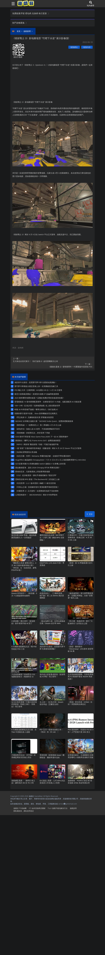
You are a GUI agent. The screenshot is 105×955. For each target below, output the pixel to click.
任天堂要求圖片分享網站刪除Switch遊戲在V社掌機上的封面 (40, 463)
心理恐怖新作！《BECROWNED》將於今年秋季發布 (36, 495)
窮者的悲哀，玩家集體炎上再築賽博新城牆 (32, 471)
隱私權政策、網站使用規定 (23, 811)
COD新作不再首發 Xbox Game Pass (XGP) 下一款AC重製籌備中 (41, 436)
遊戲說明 (73, 808)
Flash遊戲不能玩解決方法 (57, 808)
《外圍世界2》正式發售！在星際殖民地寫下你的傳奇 (37, 491)
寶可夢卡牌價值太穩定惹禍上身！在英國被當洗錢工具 (36, 386)
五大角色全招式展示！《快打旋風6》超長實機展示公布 (52, 359)
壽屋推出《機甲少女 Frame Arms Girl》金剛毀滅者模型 (38, 440)
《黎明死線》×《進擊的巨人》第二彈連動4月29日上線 (38, 425)
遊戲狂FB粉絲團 (19, 808)
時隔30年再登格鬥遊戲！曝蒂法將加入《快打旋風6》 (36, 409)
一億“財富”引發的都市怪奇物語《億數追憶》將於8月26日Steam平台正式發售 (48, 448)
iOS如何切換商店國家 (37, 808)
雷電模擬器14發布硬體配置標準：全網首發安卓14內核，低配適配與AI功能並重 (47, 401)
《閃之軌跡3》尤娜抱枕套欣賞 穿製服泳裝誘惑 (34, 417)
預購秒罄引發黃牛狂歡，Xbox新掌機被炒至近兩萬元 (35, 413)
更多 (90, 514)
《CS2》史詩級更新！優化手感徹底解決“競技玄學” (36, 475)
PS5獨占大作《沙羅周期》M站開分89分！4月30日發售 (38, 390)
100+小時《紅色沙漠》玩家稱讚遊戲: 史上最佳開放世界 (37, 405)
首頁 (18, 31)
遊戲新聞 (27, 31)
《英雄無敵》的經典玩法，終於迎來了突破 (32, 433)
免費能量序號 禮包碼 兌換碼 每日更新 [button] (30, 13)
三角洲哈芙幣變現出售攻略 (26, 452)
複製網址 (74, 47)
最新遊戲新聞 (20, 514)
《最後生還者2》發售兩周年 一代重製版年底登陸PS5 (52, 365)
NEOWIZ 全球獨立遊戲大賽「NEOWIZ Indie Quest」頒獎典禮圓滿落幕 (44, 421)
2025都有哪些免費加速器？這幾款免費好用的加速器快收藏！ (39, 398)
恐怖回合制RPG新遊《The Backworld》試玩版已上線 (37, 479)
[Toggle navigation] (12, 3)
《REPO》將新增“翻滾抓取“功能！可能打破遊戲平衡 (37, 444)
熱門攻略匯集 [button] (19, 22)
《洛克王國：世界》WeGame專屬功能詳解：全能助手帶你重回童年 (43, 456)
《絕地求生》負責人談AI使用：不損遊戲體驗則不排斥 (37, 429)
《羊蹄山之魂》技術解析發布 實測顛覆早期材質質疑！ (37, 487)
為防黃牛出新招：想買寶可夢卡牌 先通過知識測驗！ (35, 382)
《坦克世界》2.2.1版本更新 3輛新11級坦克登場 (35, 483)
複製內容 (87, 47)
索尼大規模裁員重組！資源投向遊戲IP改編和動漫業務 (36, 394)
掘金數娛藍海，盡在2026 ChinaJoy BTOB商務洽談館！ (38, 467)
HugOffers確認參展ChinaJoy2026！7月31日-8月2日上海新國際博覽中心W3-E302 (50, 460)
